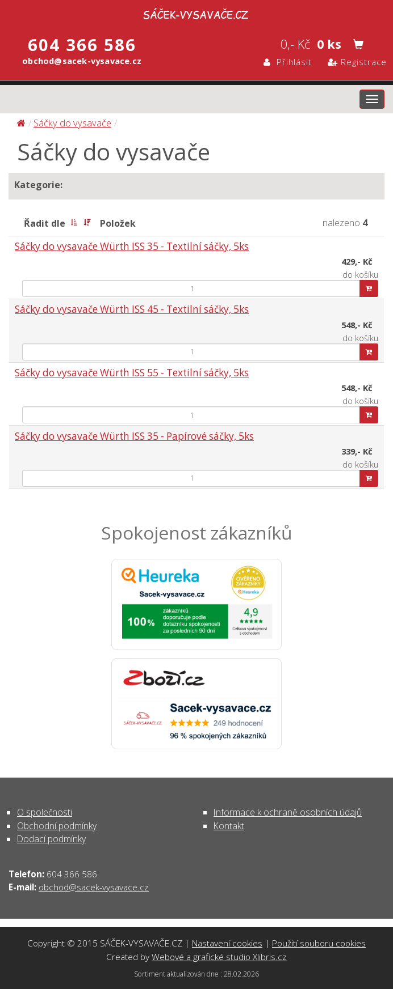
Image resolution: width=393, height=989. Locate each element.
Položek (118, 223)
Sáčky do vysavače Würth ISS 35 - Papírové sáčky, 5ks (134, 436)
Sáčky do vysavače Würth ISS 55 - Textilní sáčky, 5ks (132, 372)
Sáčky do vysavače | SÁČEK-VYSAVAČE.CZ (196, 13)
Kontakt (229, 826)
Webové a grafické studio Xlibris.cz (219, 956)
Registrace (357, 61)
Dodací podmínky (51, 839)
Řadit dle (44, 223)
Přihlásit (288, 61)
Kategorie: (38, 185)
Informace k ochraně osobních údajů (288, 812)
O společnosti (44, 812)
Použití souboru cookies (319, 943)
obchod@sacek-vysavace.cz (94, 887)
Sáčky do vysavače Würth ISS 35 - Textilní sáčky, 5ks (132, 246)
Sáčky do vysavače (72, 122)
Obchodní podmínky (57, 826)
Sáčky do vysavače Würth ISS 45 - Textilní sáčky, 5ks (132, 309)
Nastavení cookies (227, 943)
